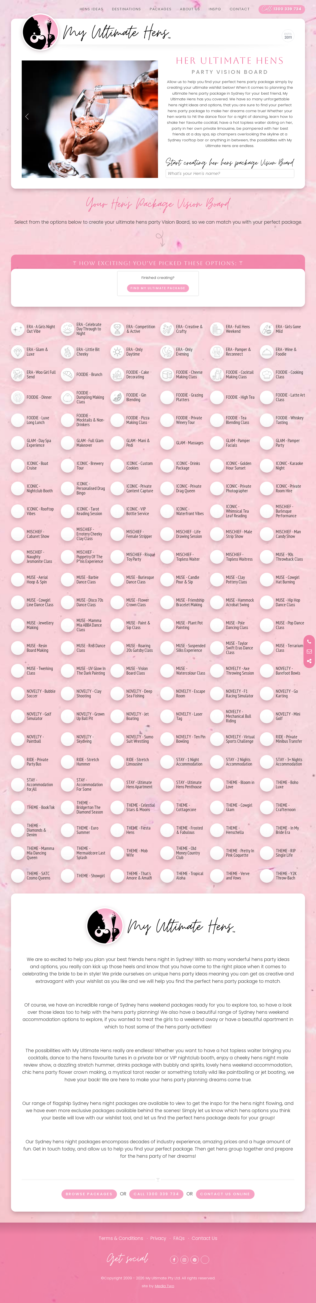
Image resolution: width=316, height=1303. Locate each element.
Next (151, 116)
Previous (28, 116)
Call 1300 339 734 (156, 1194)
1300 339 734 (282, 9)
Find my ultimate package (158, 288)
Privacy (158, 1238)
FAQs (179, 1238)
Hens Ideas (91, 9)
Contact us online (225, 1194)
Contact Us (204, 1238)
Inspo (215, 9)
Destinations (126, 9)
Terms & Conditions (121, 1238)
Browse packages (89, 1194)
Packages (160, 9)
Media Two (164, 1286)
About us (190, 9)
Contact (240, 9)
